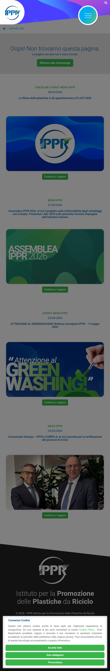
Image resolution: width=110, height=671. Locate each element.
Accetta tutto (55, 647)
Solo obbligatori (55, 655)
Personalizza (55, 662)
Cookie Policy (87, 629)
